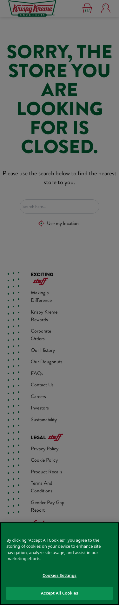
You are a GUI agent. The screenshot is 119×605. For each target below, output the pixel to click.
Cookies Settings (59, 575)
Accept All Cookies (59, 593)
